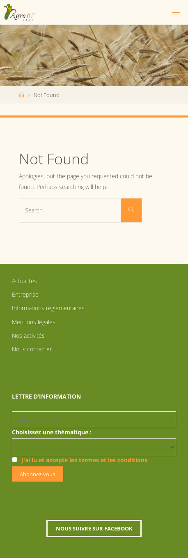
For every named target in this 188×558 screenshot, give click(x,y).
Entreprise (25, 294)
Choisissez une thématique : (52, 432)
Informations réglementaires (48, 308)
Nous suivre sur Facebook (94, 528)
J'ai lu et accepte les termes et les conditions (84, 460)
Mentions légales (33, 322)
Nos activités (28, 335)
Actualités (24, 281)
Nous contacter (32, 349)
